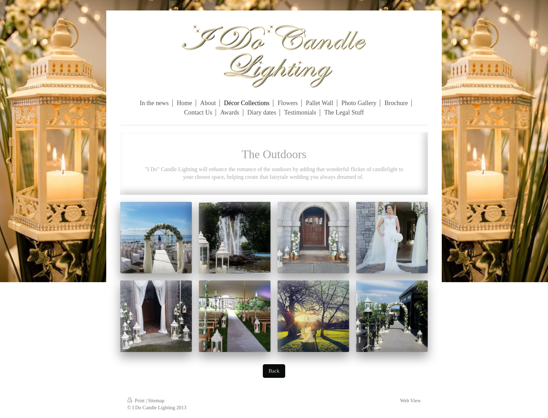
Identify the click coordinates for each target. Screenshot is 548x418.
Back (274, 371)
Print (136, 400)
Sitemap (156, 400)
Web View (410, 400)
